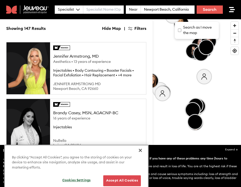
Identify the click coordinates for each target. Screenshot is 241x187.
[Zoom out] (234, 33)
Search (210, 10)
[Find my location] (234, 51)
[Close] (140, 164)
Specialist (69, 9)
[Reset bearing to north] (234, 40)
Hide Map (111, 28)
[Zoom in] (234, 25)
